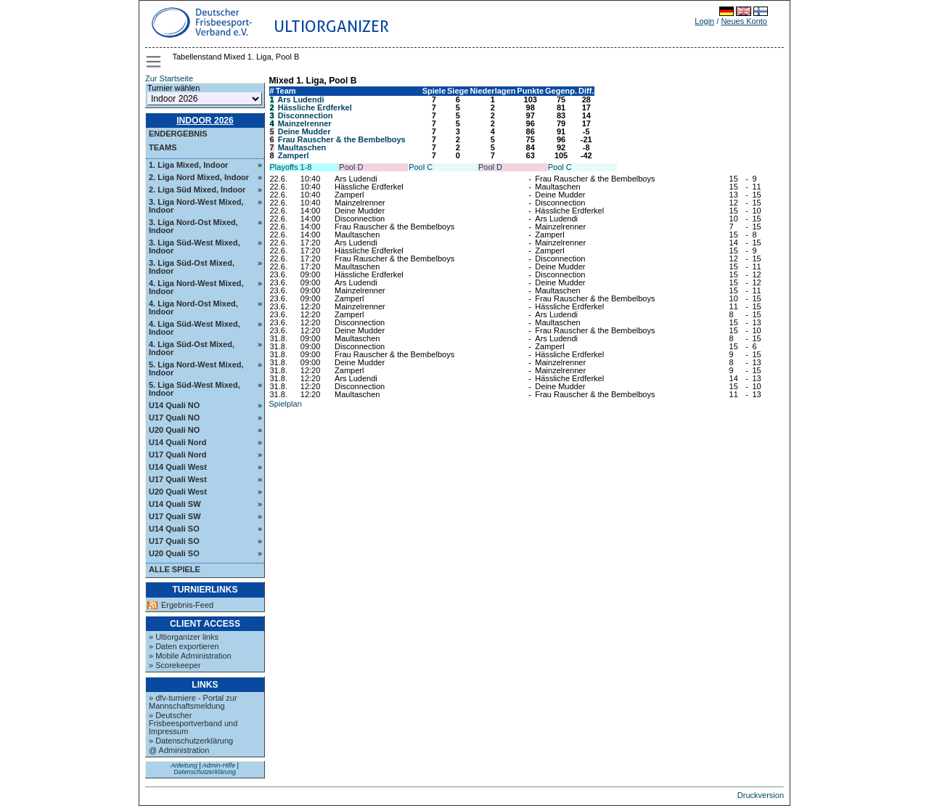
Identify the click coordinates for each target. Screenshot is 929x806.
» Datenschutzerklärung (191, 740)
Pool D (351, 167)
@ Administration (179, 750)
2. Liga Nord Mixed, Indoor (199, 177)
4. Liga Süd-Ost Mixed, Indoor (191, 348)
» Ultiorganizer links (183, 636)
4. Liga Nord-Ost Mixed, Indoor (193, 307)
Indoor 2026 (205, 120)
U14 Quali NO (174, 405)
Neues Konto (744, 21)
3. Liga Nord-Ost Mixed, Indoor (193, 226)
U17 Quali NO (174, 417)
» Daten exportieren (184, 646)
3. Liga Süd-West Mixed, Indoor (194, 246)
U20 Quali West (178, 491)
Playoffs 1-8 (291, 167)
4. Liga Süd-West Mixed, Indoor (194, 327)
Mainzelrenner (305, 123)
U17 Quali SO (174, 541)
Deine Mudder (304, 131)
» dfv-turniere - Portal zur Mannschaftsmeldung (193, 701)
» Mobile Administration (190, 655)
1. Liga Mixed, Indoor (188, 164)
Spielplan (285, 403)
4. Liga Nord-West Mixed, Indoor (196, 287)
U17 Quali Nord (177, 454)
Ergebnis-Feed (187, 605)
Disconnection (305, 115)
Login (704, 21)
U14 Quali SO (174, 528)
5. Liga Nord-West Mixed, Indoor (196, 368)
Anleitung (184, 765)
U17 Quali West (178, 479)
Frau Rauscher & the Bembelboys (342, 139)
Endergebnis (178, 133)
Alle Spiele (174, 569)
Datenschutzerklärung (204, 772)
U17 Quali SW (175, 516)
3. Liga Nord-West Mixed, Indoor (196, 206)
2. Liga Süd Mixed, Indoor (197, 189)
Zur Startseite (169, 78)
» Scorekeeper (175, 665)
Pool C (421, 167)
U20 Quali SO (174, 553)
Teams (163, 147)
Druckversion (760, 795)
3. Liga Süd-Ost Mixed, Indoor (191, 267)
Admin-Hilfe (218, 765)
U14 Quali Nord (177, 442)
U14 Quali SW (175, 504)
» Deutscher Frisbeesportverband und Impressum (193, 723)
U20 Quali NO (174, 430)
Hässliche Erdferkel (315, 107)
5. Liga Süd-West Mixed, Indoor (194, 388)
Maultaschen (302, 147)
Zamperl (293, 155)
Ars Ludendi (300, 99)
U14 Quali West (178, 467)
